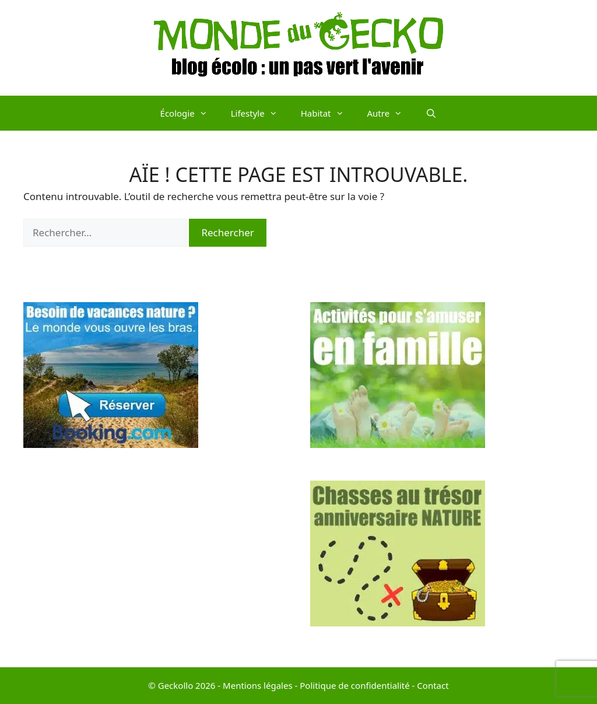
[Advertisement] (155, 562)
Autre (391, 113)
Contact (432, 685)
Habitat (328, 113)
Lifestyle (260, 113)
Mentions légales (258, 685)
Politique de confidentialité (354, 685)
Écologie (189, 113)
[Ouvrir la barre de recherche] (431, 113)
